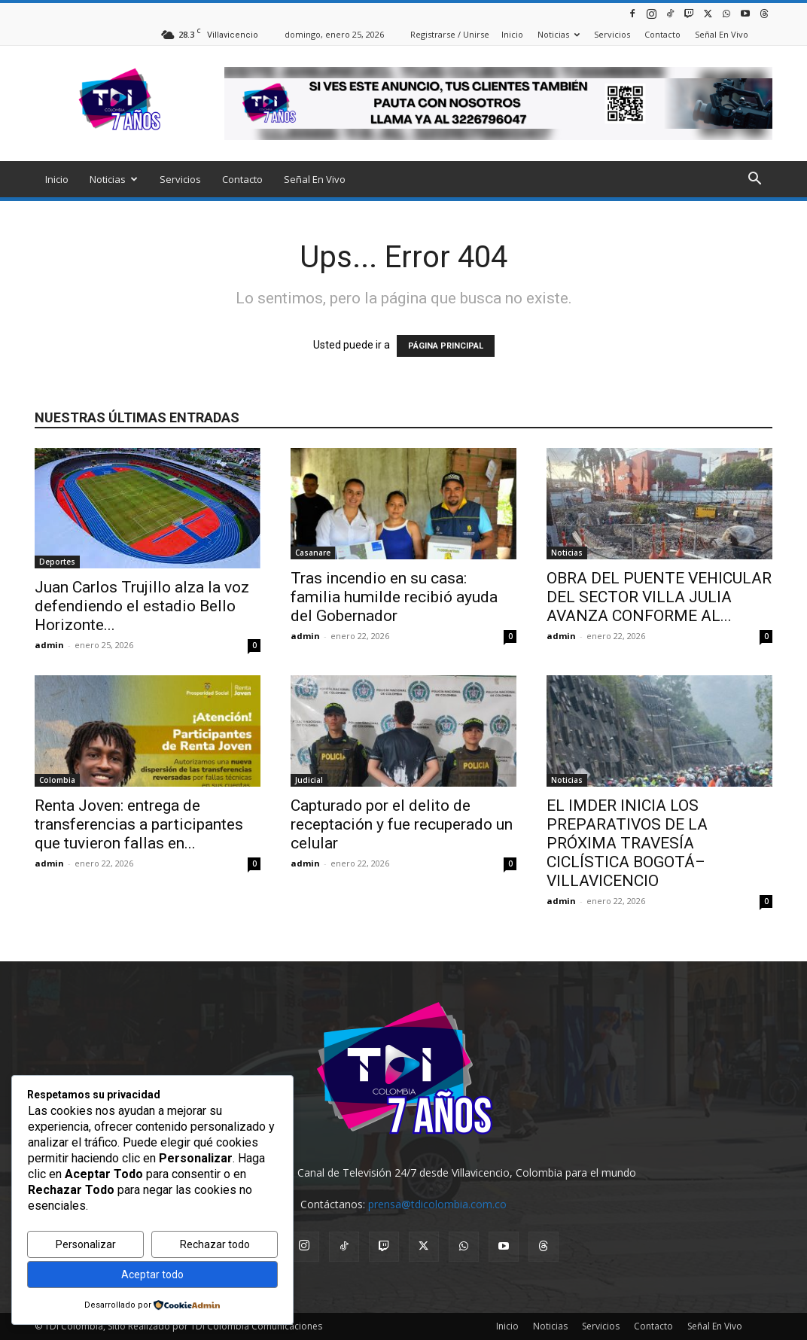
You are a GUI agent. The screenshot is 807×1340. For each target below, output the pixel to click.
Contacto (662, 34)
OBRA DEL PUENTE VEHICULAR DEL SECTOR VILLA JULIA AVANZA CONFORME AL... (659, 597)
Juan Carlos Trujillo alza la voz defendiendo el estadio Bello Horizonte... (142, 606)
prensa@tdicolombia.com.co (437, 1204)
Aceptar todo (152, 1274)
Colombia (57, 780)
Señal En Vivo (721, 34)
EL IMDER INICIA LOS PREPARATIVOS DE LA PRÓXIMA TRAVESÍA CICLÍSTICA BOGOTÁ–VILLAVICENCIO (627, 843)
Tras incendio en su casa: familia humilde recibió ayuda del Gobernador (394, 597)
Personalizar (86, 1244)
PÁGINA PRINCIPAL (445, 346)
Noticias (558, 34)
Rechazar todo (215, 1244)
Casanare (312, 552)
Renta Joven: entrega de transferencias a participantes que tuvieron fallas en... (139, 824)
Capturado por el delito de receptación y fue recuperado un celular (402, 824)
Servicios (612, 34)
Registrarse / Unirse (449, 34)
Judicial (309, 780)
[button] (754, 180)
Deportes (57, 561)
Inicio (512, 34)
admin (49, 644)
